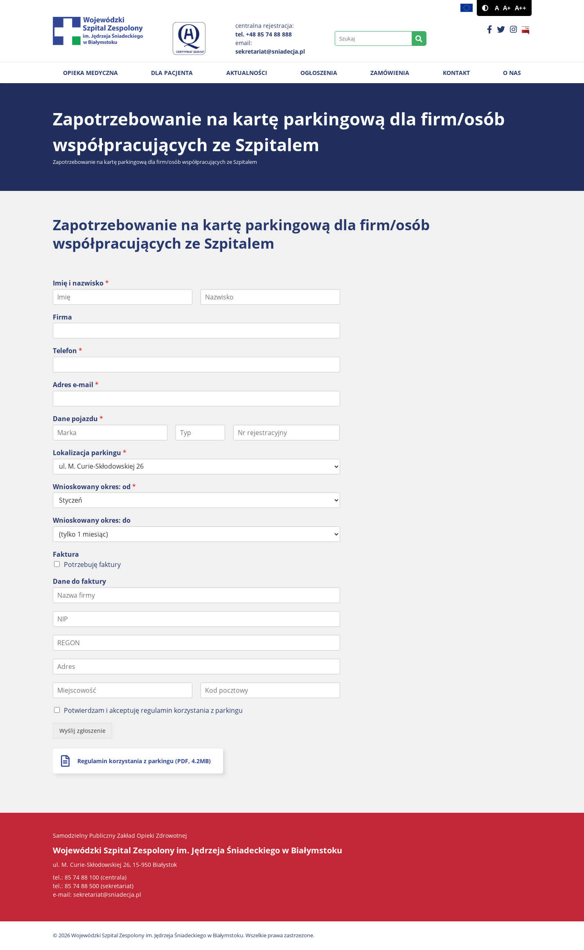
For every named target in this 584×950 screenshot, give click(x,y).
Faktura (66, 554)
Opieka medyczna (90, 73)
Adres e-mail (76, 385)
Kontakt (456, 73)
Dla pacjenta (172, 73)
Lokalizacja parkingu (89, 453)
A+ (507, 8)
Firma (62, 317)
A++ (520, 8)
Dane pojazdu (78, 419)
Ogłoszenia (318, 73)
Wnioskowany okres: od (94, 487)
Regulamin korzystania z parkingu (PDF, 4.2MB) (144, 761)
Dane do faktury (79, 581)
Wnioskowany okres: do (92, 520)
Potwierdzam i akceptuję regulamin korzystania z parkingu (153, 710)
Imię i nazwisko (81, 283)
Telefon (67, 351)
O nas (512, 73)
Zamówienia (389, 73)
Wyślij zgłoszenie (82, 731)
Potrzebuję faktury (92, 564)
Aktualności (246, 73)
